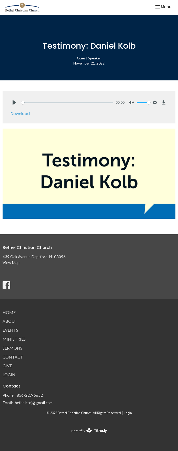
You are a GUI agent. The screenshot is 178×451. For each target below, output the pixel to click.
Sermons (12, 347)
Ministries (14, 339)
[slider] (67, 102)
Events (10, 330)
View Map (11, 262)
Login (9, 374)
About (10, 321)
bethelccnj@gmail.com (34, 402)
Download (20, 113)
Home (9, 312)
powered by (89, 430)
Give (7, 365)
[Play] (14, 102)
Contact (13, 356)
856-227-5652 (30, 395)
